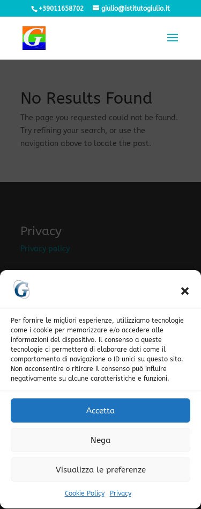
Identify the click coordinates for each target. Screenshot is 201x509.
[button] (185, 294)
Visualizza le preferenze (101, 473)
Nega (100, 444)
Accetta (100, 414)
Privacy (120, 497)
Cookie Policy (85, 497)
